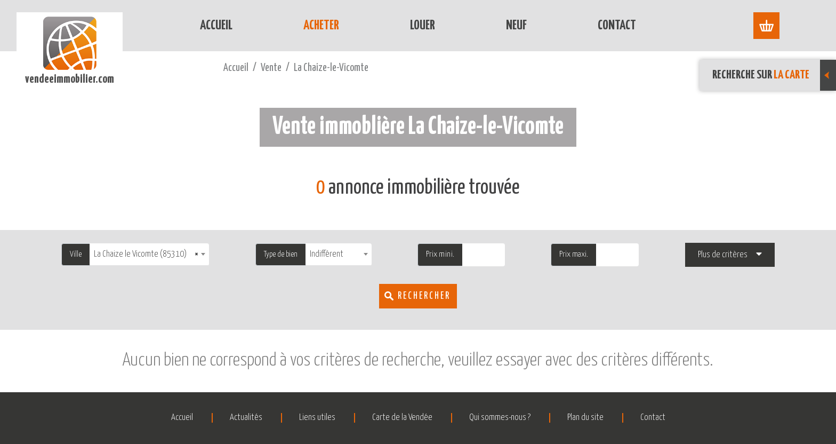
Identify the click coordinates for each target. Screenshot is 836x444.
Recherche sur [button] (774, 75)
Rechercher (424, 296)
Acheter (321, 25)
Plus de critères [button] (722, 254)
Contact (617, 25)
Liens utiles (317, 417)
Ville (76, 254)
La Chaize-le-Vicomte (331, 68)
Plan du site (585, 417)
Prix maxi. (573, 254)
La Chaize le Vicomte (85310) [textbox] (146, 254)
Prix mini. (440, 254)
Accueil (216, 25)
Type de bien (281, 254)
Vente (271, 68)
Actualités (246, 417)
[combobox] (149, 254)
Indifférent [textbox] (326, 254)
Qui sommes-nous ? (499, 417)
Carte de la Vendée (402, 417)
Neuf (516, 25)
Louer (422, 25)
